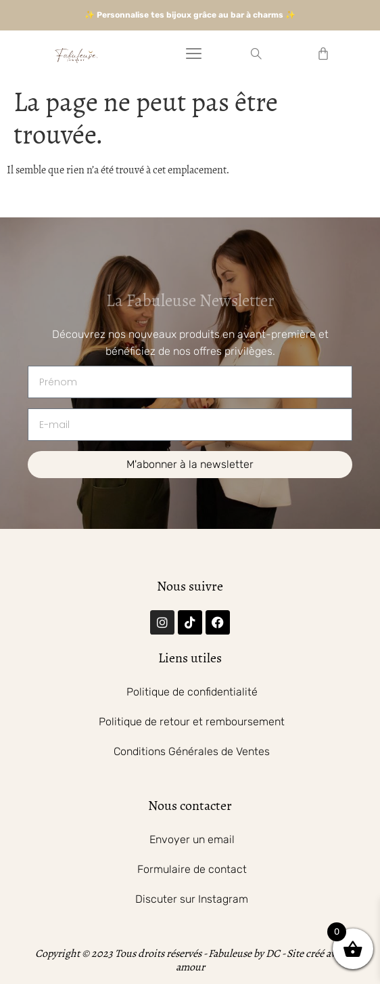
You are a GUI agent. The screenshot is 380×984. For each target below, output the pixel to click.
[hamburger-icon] (194, 56)
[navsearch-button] (256, 55)
